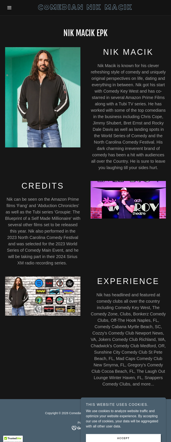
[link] (85, 8)
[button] (17, 7)
